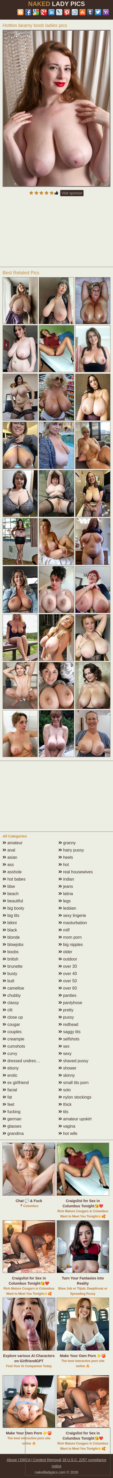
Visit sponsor (72, 193)
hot (63, 864)
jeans (65, 886)
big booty (13, 908)
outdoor (67, 959)
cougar (11, 1024)
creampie (13, 1039)
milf (64, 930)
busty (10, 973)
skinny (66, 1075)
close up (13, 1017)
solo (64, 1090)
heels (65, 857)
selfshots (69, 1039)
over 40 (67, 973)
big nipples (70, 944)
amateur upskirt (75, 1119)
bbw (9, 886)
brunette (12, 966)
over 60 (67, 988)
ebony (11, 1068)
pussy (66, 1017)
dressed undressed (23, 1061)
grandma (13, 1133)
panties (67, 995)
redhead (68, 1024)
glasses (12, 1126)
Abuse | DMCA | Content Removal (34, 1460)
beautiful (13, 901)
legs (64, 901)
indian (66, 879)
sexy (65, 1053)
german (12, 1119)
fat (7, 1097)
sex (64, 1046)
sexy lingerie (72, 915)
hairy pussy (71, 850)
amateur (12, 843)
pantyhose (70, 1002)
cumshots (14, 1046)
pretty (65, 1010)
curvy (10, 1053)
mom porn (70, 937)
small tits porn (73, 1082)
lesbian (67, 908)
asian (10, 857)
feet (8, 1104)
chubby (12, 995)
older (65, 952)
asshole (12, 872)
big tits (11, 915)
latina (65, 893)
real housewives (75, 872)
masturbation (72, 923)
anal (9, 850)
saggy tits (69, 1032)
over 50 (67, 981)
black (10, 930)
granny (67, 843)
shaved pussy (73, 1061)
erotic (10, 1075)
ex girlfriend (16, 1082)
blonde (11, 937)
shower (67, 1068)
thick (65, 1104)
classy (11, 1002)
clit (7, 1010)
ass (8, 864)
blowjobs (13, 944)
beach (11, 893)
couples (12, 1032)
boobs (11, 952)
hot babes (14, 879)
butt (8, 981)
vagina (67, 1126)
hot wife (68, 1133)
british (10, 959)
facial (10, 1090)
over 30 (67, 966)
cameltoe (13, 988)
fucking (11, 1111)
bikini (10, 923)
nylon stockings (75, 1097)
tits (63, 1111)
